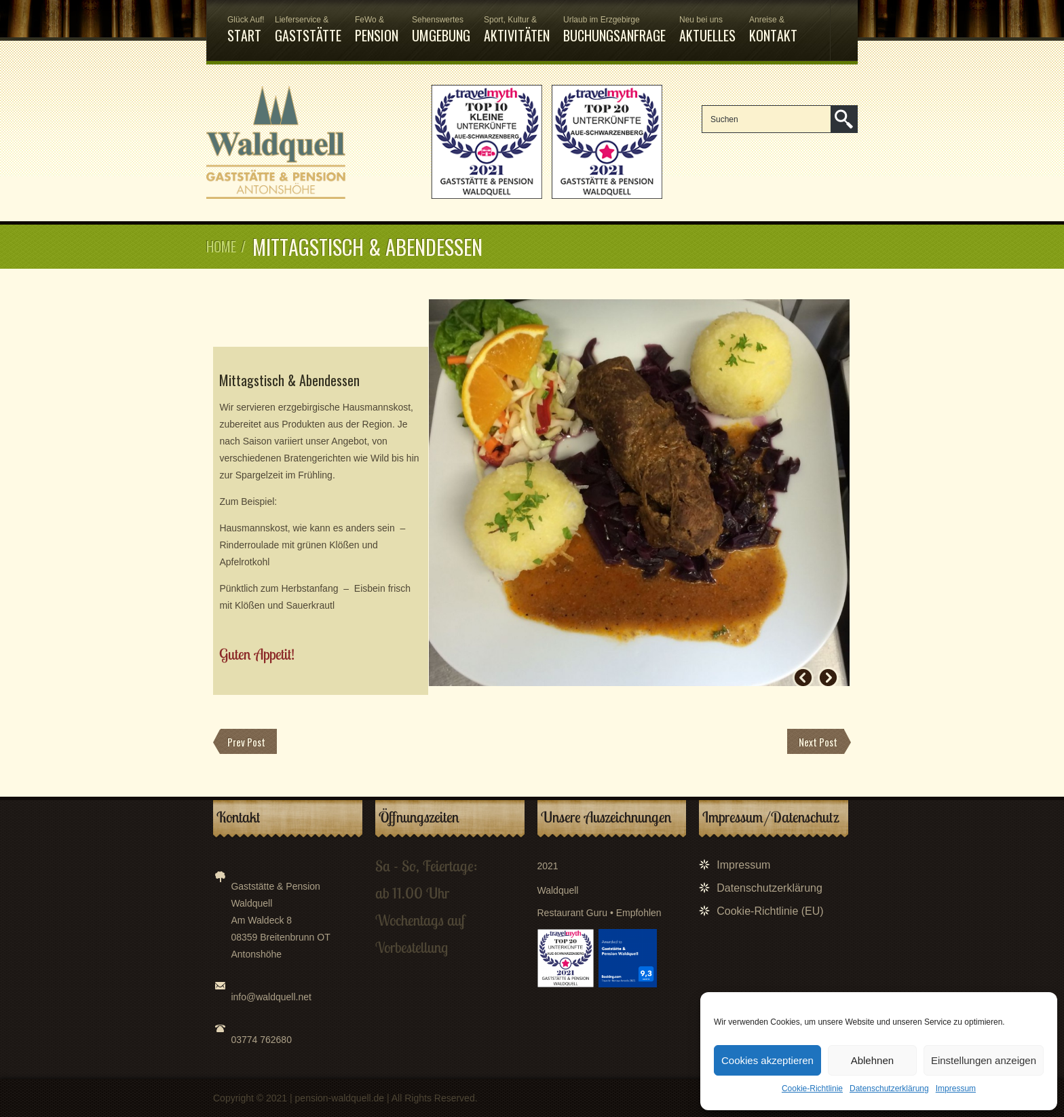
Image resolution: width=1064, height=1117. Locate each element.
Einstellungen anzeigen (983, 1060)
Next (828, 677)
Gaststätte (308, 30)
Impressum (956, 1088)
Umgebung (441, 30)
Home (221, 246)
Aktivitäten (517, 30)
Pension (376, 30)
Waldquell (558, 890)
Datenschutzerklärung (889, 1088)
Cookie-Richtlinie (812, 1088)
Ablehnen (872, 1060)
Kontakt (773, 30)
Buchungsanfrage (614, 30)
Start (244, 30)
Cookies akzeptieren (767, 1060)
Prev (803, 677)
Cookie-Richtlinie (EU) (770, 911)
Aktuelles (707, 30)
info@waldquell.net (271, 996)
